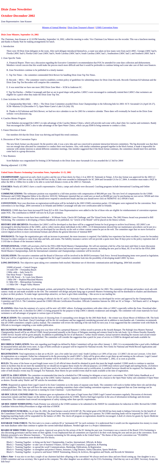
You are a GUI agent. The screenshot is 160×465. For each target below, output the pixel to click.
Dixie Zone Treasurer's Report (81, 27)
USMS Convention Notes (107, 27)
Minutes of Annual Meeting (54, 27)
